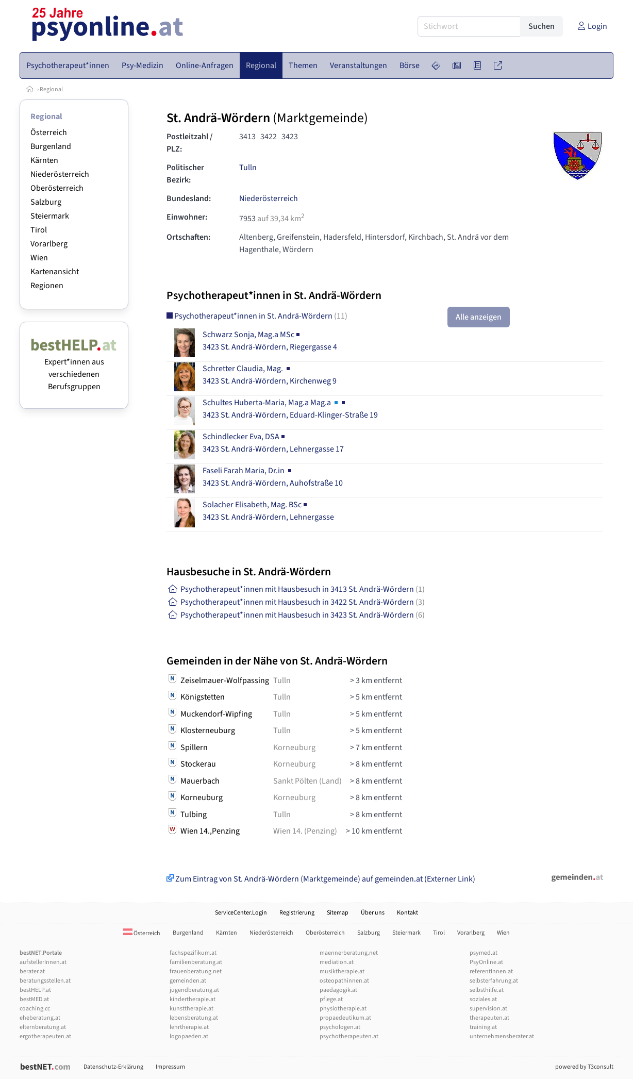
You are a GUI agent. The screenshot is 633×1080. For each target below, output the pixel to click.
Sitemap (337, 912)
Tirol (38, 230)
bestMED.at (34, 999)
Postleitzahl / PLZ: (189, 143)
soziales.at (483, 999)
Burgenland (50, 146)
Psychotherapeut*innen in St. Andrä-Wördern (256, 316)
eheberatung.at (40, 1017)
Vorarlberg (49, 244)
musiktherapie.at (342, 971)
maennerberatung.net (349, 953)
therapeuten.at (489, 1017)
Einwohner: (186, 217)
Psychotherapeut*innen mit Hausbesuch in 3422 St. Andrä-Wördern (295, 602)
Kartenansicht (54, 271)
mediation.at (337, 962)
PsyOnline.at (486, 962)
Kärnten (44, 160)
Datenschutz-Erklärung (113, 1066)
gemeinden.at (188, 980)
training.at (483, 1027)
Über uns (373, 912)
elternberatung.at (43, 1027)
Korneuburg (294, 747)
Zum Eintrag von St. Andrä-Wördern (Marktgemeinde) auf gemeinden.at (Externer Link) (320, 879)
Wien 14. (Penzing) (305, 831)
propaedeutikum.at (345, 1017)
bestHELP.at (35, 990)
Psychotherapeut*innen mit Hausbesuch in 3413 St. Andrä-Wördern (295, 589)
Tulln (248, 167)
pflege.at (331, 999)
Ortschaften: (188, 237)
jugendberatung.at (194, 990)
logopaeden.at (189, 1036)
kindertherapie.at (192, 999)
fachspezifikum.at (193, 953)
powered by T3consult (584, 1066)
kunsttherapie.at (191, 1008)
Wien (39, 257)
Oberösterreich (57, 188)
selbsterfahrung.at (494, 980)
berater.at (32, 971)
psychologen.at (340, 1027)
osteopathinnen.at (344, 980)
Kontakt (407, 912)
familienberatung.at (196, 962)
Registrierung (296, 912)
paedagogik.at (338, 990)
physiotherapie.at (343, 1008)
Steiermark (49, 216)
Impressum (170, 1066)
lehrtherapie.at (189, 1027)
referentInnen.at (491, 971)
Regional (51, 89)
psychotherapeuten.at (349, 1036)
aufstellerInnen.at (43, 962)
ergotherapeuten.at (45, 1036)
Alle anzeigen (479, 317)
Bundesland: (188, 198)
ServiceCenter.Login (241, 912)
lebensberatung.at (194, 1017)
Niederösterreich (59, 174)
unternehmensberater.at (502, 1036)
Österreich (48, 132)
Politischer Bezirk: (185, 174)
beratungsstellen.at (45, 980)
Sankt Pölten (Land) (307, 781)
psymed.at (483, 953)
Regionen (46, 285)
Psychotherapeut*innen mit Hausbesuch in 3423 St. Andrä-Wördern (295, 615)
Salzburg (45, 202)
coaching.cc (35, 1008)
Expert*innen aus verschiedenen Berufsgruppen (74, 368)
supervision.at (488, 1008)
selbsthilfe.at (487, 990)
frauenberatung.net (196, 971)
